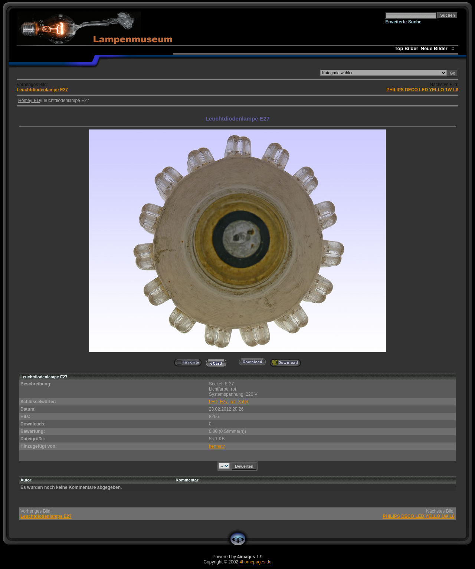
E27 (224, 401)
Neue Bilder (435, 48)
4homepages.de (255, 562)
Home (24, 100)
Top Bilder (406, 48)
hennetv (217, 446)
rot (233, 401)
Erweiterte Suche (403, 21)
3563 (243, 401)
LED (35, 100)
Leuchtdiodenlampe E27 (42, 89)
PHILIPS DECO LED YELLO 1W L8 (422, 89)
